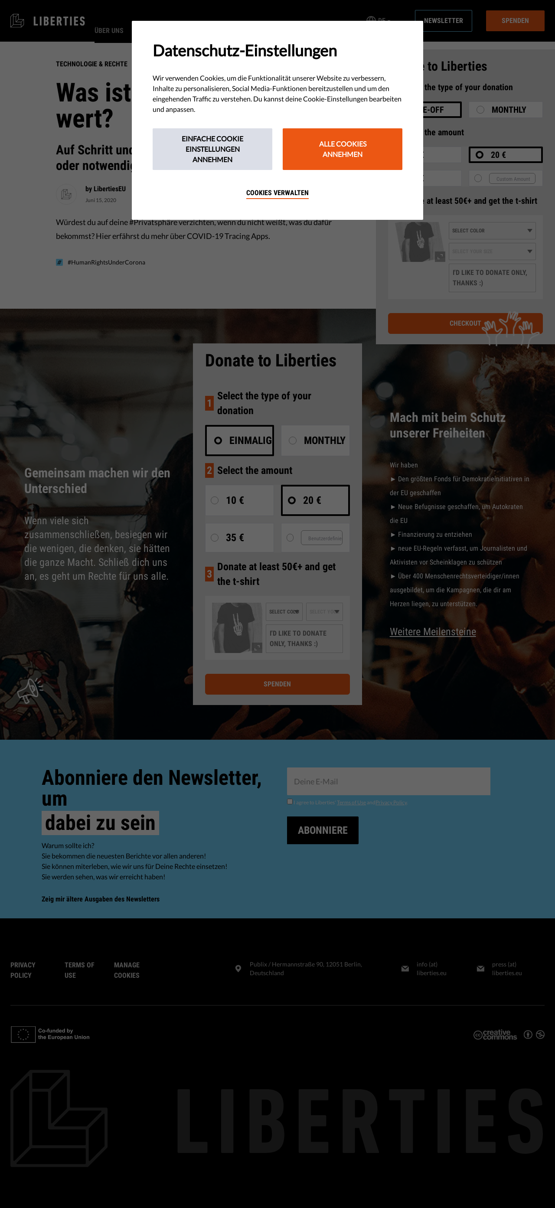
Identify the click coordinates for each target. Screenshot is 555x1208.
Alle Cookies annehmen (342, 149)
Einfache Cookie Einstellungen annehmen (212, 148)
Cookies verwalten (277, 193)
